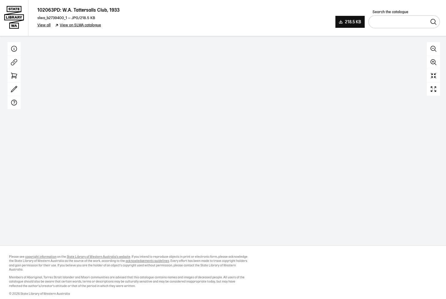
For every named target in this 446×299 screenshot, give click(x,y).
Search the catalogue (390, 12)
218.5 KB (353, 22)
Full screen (433, 89)
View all (44, 25)
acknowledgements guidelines (147, 261)
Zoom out (433, 48)
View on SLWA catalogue (80, 25)
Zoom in (433, 62)
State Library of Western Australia (14, 18)
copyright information (40, 256)
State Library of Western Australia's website (98, 256)
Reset (433, 75)
